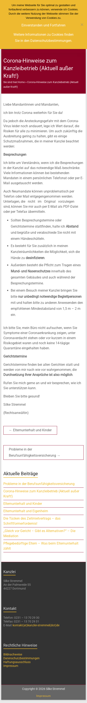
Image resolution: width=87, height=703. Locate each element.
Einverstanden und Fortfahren (43, 25)
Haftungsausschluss (17, 662)
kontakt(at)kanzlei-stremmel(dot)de (36, 625)
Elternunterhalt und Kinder (30, 430)
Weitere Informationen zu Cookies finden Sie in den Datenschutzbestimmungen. (43, 38)
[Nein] (82, 24)
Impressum (10, 666)
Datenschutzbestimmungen (21, 658)
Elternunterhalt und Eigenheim (25, 511)
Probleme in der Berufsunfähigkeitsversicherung (34, 452)
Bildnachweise (12, 654)
